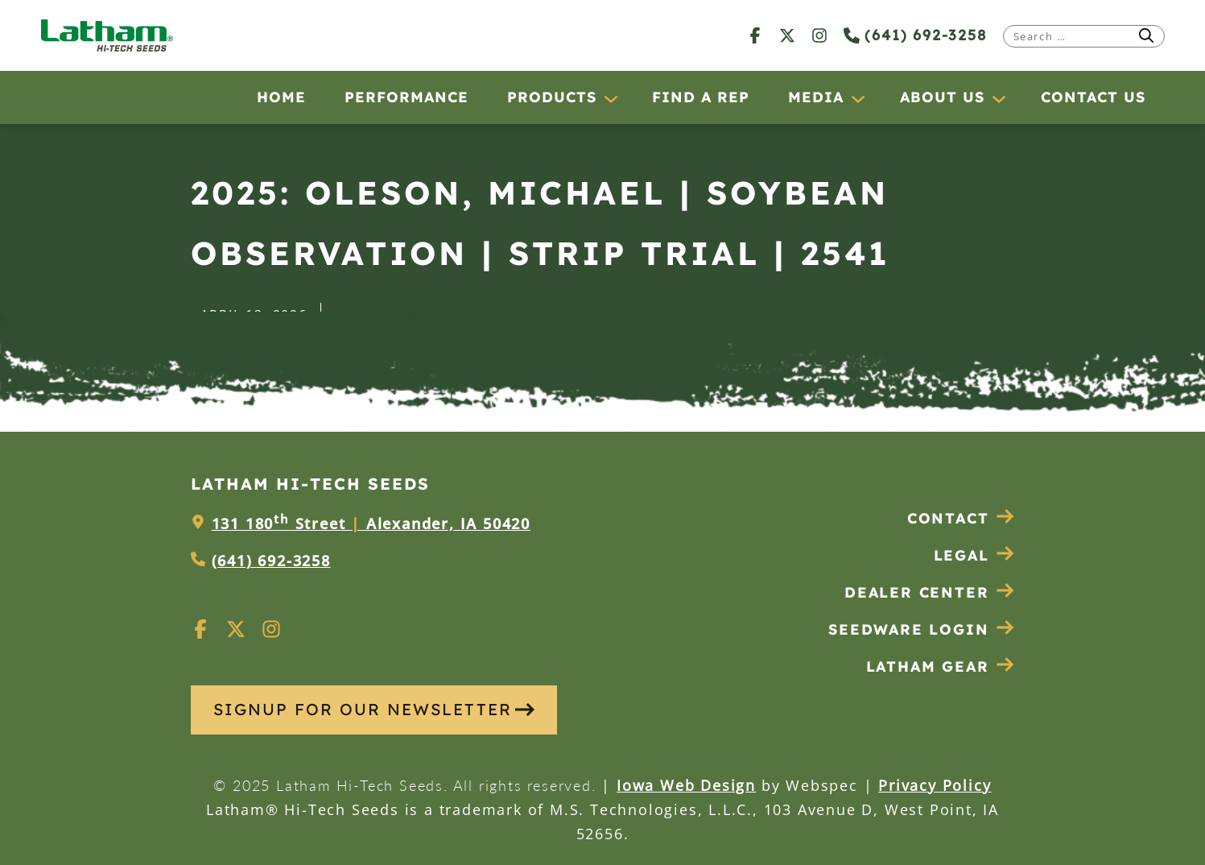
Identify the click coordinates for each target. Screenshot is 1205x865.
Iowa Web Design (686, 785)
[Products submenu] (610, 98)
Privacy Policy (934, 785)
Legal (974, 555)
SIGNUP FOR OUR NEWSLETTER (373, 709)
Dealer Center (929, 592)
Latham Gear (927, 666)
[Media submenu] (857, 98)
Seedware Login (921, 629)
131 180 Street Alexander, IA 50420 (371, 523)
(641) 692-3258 (915, 35)
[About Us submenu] (998, 98)
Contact (961, 518)
